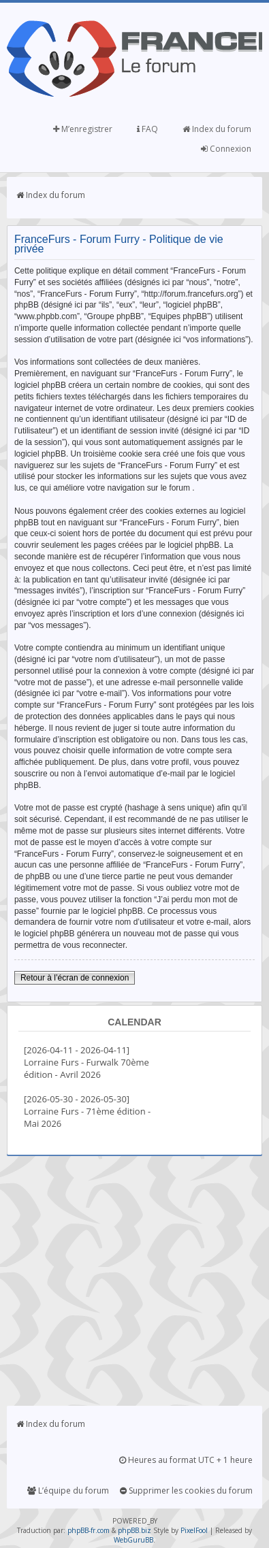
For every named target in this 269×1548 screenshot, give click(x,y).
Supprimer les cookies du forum (186, 1490)
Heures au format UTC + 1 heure (186, 1460)
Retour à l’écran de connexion (74, 978)
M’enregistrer (82, 129)
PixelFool (194, 1530)
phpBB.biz (134, 1530)
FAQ (147, 129)
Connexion (226, 148)
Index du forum (217, 129)
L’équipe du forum (68, 1490)
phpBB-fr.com (88, 1530)
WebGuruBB (133, 1540)
